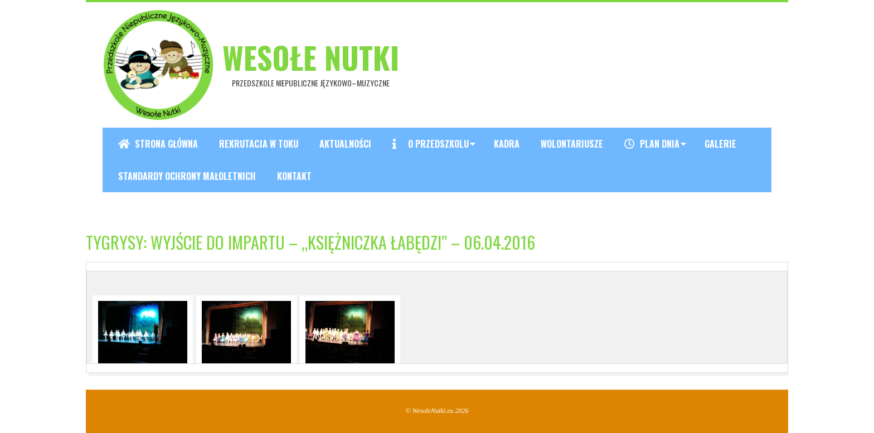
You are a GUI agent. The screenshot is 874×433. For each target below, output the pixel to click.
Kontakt (294, 176)
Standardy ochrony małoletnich (187, 176)
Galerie (720, 143)
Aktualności (345, 143)
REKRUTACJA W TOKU (258, 143)
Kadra (506, 143)
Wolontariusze (572, 143)
